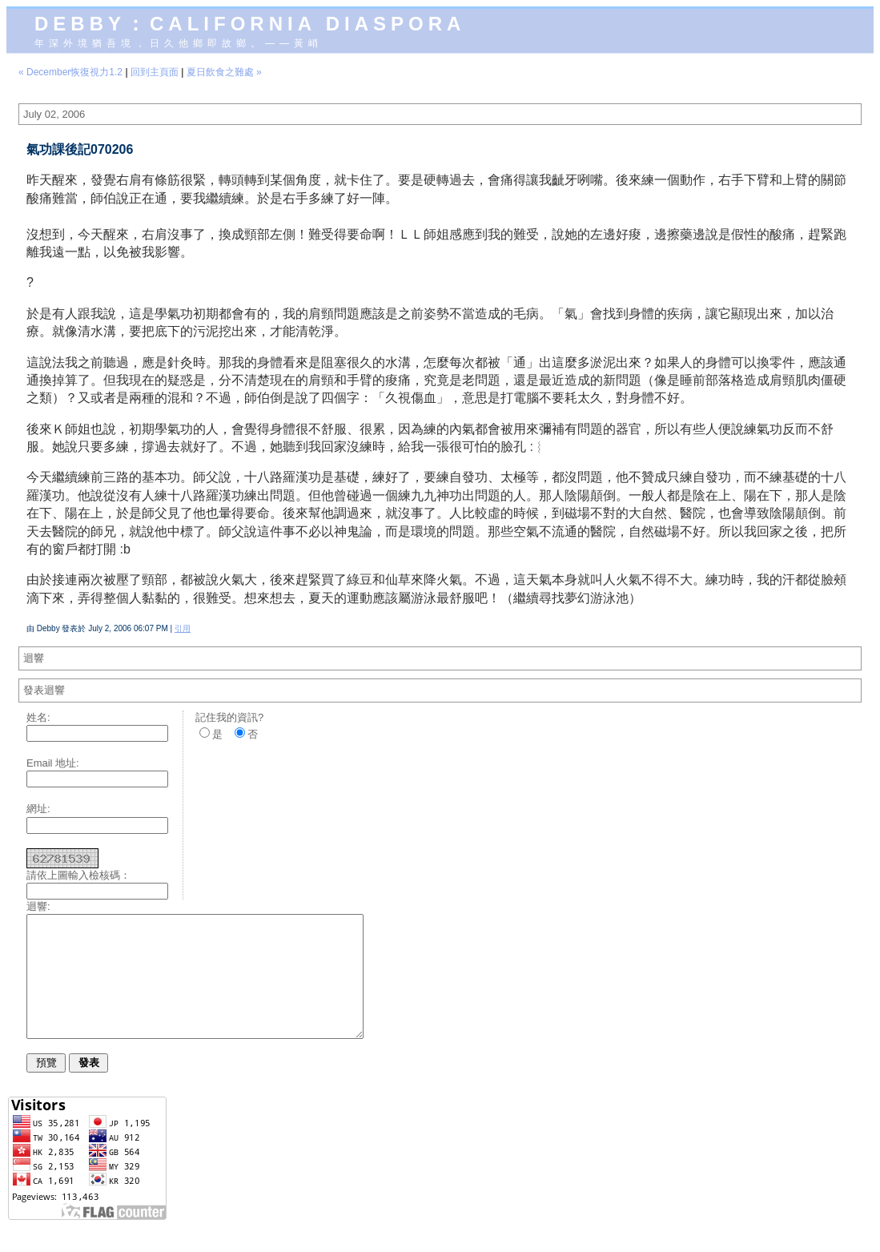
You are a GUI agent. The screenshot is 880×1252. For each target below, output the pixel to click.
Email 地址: (52, 763)
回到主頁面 (155, 72)
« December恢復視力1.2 (70, 72)
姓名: (38, 717)
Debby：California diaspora (249, 23)
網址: (38, 809)
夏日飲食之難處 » (224, 72)
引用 (183, 628)
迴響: (38, 906)
